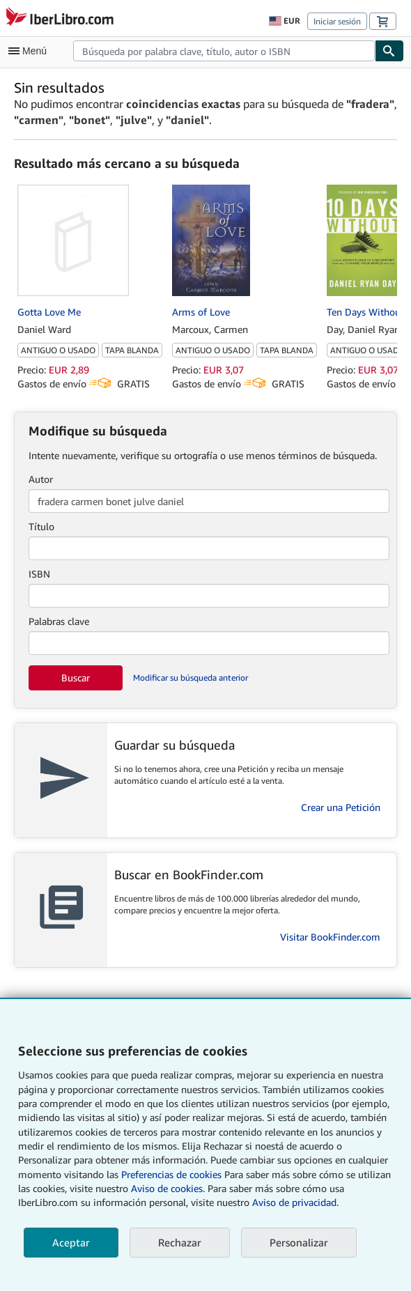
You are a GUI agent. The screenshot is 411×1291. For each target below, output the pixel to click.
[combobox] (224, 50)
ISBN (39, 574)
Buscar (75, 677)
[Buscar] (389, 50)
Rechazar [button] (179, 1242)
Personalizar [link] (299, 1242)
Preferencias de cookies (171, 1174)
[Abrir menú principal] (30, 50)
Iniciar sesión (337, 21)
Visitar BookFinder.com (330, 937)
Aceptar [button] (71, 1242)
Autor (41, 479)
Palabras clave (59, 621)
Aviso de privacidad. (295, 1202)
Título (41, 526)
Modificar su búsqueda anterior (190, 677)
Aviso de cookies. (168, 1188)
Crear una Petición (340, 807)
